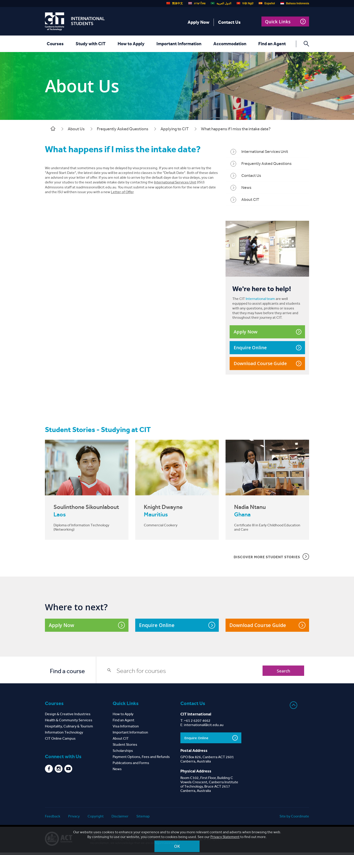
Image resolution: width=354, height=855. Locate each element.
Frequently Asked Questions (122, 128)
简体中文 (174, 3)
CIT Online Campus (60, 741)
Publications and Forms (131, 765)
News (246, 188)
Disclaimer (120, 819)
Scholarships (123, 753)
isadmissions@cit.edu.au (96, 188)
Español (267, 3)
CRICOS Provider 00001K (110, 838)
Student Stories (125, 747)
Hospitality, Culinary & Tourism (69, 729)
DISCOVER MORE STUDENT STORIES (271, 558)
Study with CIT (90, 43)
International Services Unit (175, 183)
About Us (76, 128)
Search (281, 673)
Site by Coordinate (294, 819)
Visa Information (126, 729)
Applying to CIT (175, 128)
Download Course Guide (267, 364)
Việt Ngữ (245, 3)
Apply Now (198, 22)
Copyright (96, 819)
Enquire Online (267, 349)
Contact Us (229, 22)
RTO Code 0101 (145, 838)
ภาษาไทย (196, 3)
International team (260, 299)
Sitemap (143, 819)
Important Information (178, 43)
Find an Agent (271, 43)
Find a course (67, 673)
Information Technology (64, 735)
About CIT (250, 200)
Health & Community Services (68, 722)
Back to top (293, 708)
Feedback (52, 819)
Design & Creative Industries (68, 716)
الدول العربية (221, 3)
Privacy (74, 819)
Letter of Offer (122, 192)
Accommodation (229, 43)
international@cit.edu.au (204, 727)
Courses (54, 43)
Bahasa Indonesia (294, 3)
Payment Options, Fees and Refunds (141, 759)
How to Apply (130, 43)
